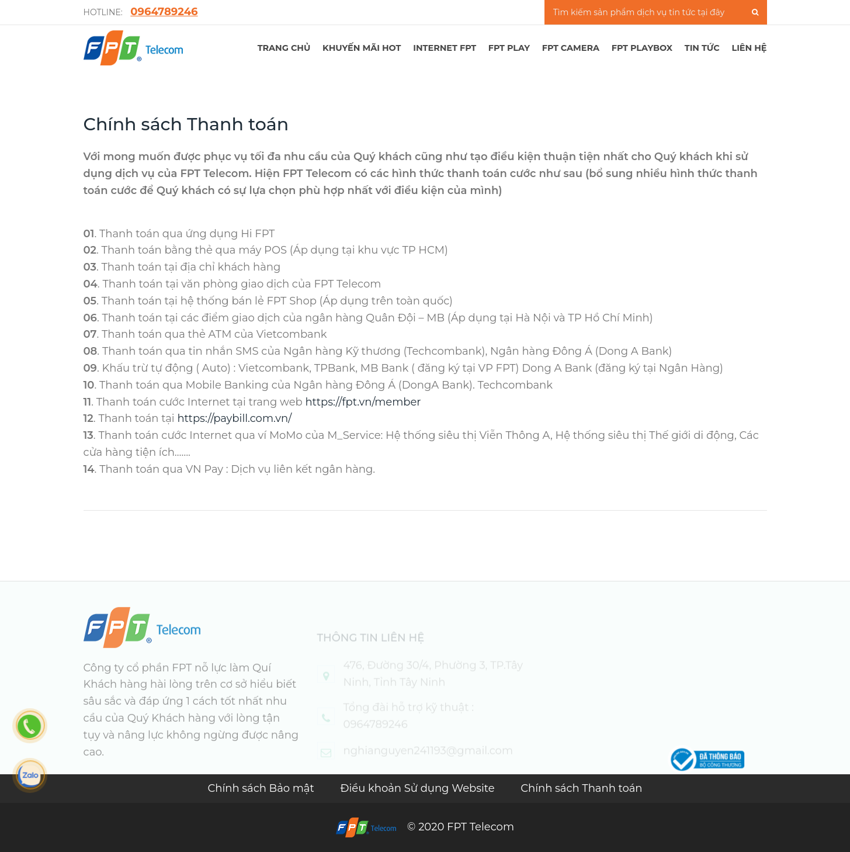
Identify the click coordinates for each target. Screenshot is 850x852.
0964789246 (163, 11)
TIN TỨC (702, 48)
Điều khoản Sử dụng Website (419, 788)
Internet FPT (444, 48)
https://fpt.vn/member (363, 402)
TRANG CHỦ (284, 48)
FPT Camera (570, 48)
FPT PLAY (509, 48)
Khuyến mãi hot (361, 48)
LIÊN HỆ (748, 48)
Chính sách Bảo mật (262, 788)
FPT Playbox (642, 48)
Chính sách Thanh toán (581, 788)
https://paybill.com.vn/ (234, 418)
